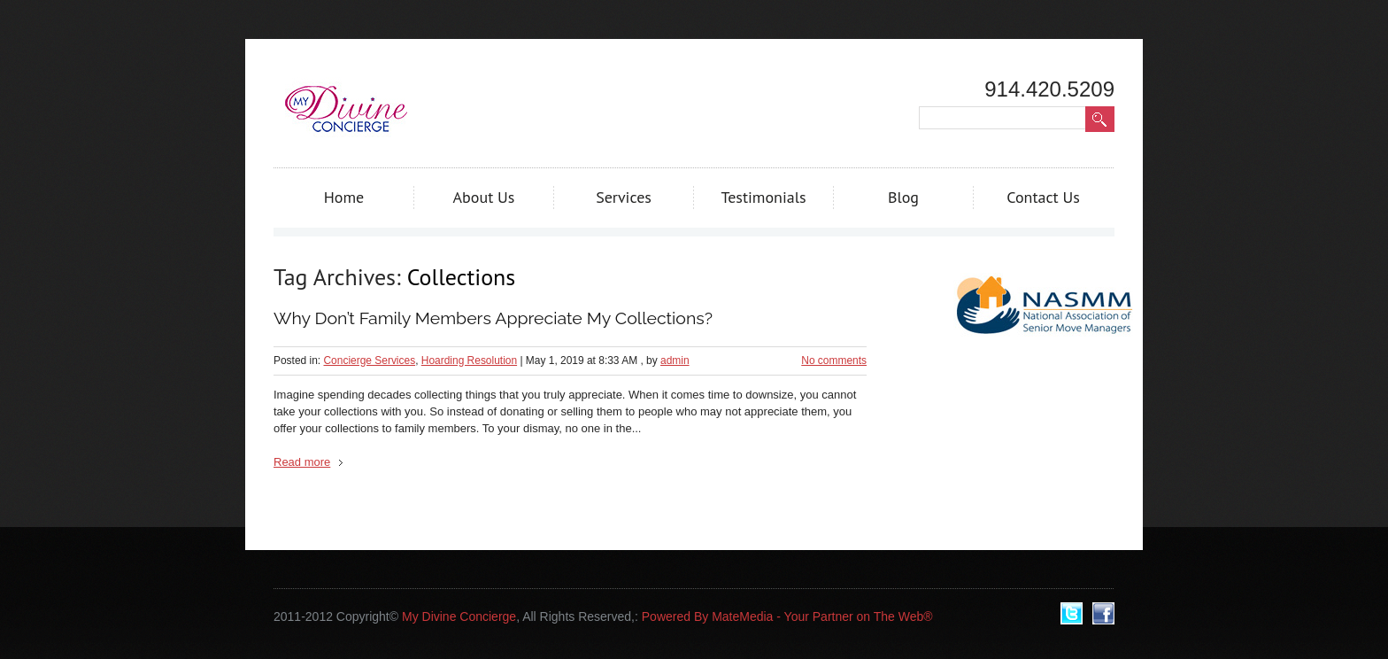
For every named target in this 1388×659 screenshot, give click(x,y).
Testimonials (763, 197)
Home (344, 197)
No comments (834, 360)
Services (624, 197)
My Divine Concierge (459, 616)
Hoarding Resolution (469, 360)
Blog (903, 197)
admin (675, 360)
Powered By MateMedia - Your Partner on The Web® (787, 616)
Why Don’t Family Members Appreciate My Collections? (493, 318)
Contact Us (1043, 197)
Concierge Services (369, 360)
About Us (484, 197)
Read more (302, 462)
